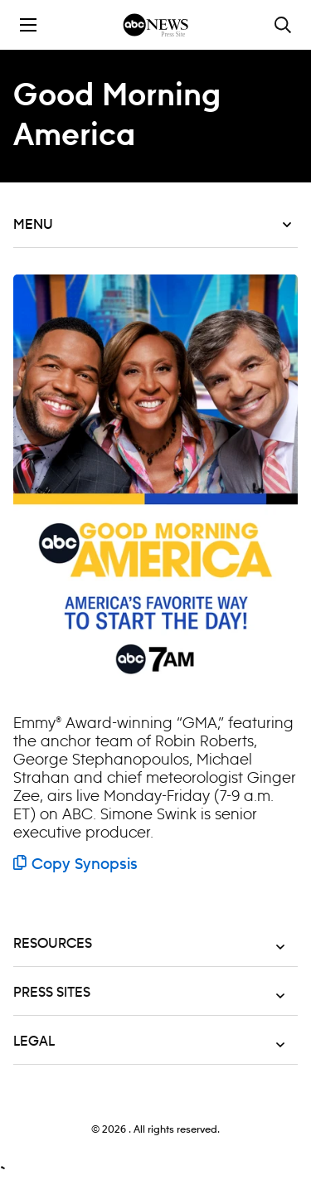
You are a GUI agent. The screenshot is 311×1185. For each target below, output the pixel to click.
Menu (152, 224)
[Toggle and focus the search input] (283, 25)
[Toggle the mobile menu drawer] (28, 25)
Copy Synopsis (75, 865)
